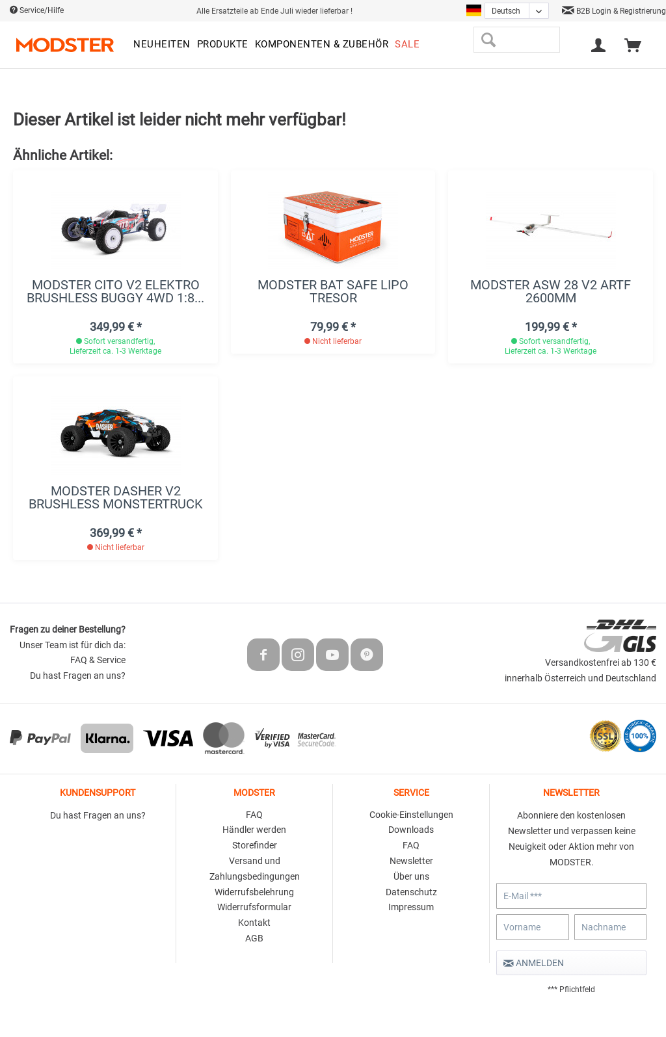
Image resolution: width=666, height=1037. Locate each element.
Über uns (411, 876)
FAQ (254, 814)
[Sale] (407, 44)
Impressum (411, 907)
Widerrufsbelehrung (254, 892)
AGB (254, 938)
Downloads (411, 829)
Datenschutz (411, 892)
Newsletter (411, 861)
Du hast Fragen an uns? (78, 675)
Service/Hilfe (37, 10)
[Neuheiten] (162, 44)
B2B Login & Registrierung (614, 11)
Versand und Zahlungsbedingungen (254, 869)
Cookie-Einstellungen (411, 814)
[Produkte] (223, 44)
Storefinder (254, 845)
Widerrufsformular (254, 907)
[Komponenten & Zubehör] (322, 44)
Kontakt (254, 922)
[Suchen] (488, 40)
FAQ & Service (98, 660)
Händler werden (254, 829)
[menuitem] (162, 44)
